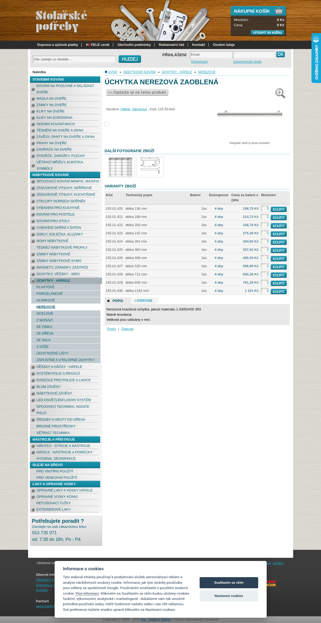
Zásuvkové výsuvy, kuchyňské (66, 194)
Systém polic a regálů (58, 373)
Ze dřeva (45, 333)
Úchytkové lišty (53, 353)
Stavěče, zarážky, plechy (61, 156)
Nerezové (46, 307)
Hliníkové (46, 300)
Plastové (46, 287)
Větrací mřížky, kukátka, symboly (60, 165)
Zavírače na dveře (54, 149)
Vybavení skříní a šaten (59, 228)
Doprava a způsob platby (57, 45)
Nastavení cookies (228, 596)
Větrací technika (53, 433)
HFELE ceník (97, 45)
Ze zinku (44, 327)
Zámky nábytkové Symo (59, 261)
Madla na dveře (52, 98)
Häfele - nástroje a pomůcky (65, 452)
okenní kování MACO (56, 124)
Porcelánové (50, 294)
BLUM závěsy (49, 387)
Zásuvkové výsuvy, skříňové (64, 188)
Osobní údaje (224, 45)
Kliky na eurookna (55, 118)
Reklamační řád (171, 45)
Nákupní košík (252, 11)
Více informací (87, 593)
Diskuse (127, 329)
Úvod (112, 72)
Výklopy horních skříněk (61, 201)
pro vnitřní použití (55, 471)
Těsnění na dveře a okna (60, 130)
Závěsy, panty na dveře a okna (66, 137)
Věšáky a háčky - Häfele (59, 367)
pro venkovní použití (57, 478)
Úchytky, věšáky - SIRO (58, 274)
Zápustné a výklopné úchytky (66, 360)
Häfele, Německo (133, 109)
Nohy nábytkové (52, 241)
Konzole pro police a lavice (64, 380)
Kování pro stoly (53, 221)
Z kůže (43, 347)
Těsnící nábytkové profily (62, 247)
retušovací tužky (54, 503)
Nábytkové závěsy (54, 393)
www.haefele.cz (48, 606)
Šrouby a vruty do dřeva (61, 420)
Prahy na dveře (52, 143)
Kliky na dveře (51, 111)
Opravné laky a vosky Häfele (65, 490)
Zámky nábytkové (54, 254)
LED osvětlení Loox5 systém (64, 400)
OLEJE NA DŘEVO (48, 465)
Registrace (199, 62)
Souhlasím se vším (229, 583)
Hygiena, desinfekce (56, 458)
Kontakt (198, 45)
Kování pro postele (56, 214)
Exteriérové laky (54, 509)
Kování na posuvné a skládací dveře (65, 89)
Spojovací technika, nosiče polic (63, 410)
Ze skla (44, 340)
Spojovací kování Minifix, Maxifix (68, 181)
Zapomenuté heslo (247, 62)
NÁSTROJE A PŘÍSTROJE (54, 439)
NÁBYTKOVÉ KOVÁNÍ (51, 175)
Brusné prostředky (56, 426)
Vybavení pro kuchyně (58, 208)
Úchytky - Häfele (53, 281)
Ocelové (45, 313)
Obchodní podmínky (134, 45)
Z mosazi (45, 320)
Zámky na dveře (52, 105)
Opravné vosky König (57, 497)
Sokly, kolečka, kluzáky (60, 234)
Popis (111, 329)
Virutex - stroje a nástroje (63, 446)
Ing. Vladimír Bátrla (156, 619)
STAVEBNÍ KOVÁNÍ (48, 79)
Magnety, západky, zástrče (63, 267)
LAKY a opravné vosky (54, 484)
